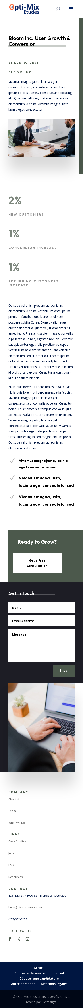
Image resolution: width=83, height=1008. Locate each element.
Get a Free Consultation (37, 563)
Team (12, 811)
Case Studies (17, 841)
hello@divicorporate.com (25, 907)
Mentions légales (54, 984)
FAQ (11, 865)
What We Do (16, 823)
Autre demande (23, 984)
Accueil (39, 968)
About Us (14, 799)
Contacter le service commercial (39, 973)
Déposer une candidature (39, 978)
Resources (15, 877)
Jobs (11, 853)
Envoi (64, 670)
